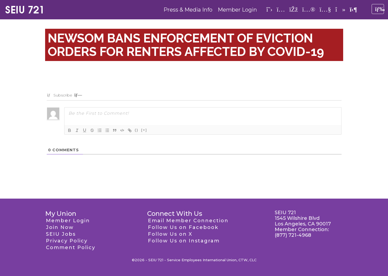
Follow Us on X (170, 234)
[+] (144, 130)
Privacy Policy (67, 241)
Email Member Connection (188, 221)
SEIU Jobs (61, 234)
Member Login (237, 9)
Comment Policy (70, 247)
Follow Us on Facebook (183, 227)
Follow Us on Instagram (184, 241)
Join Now (60, 227)
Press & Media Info (188, 9)
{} (137, 130)
